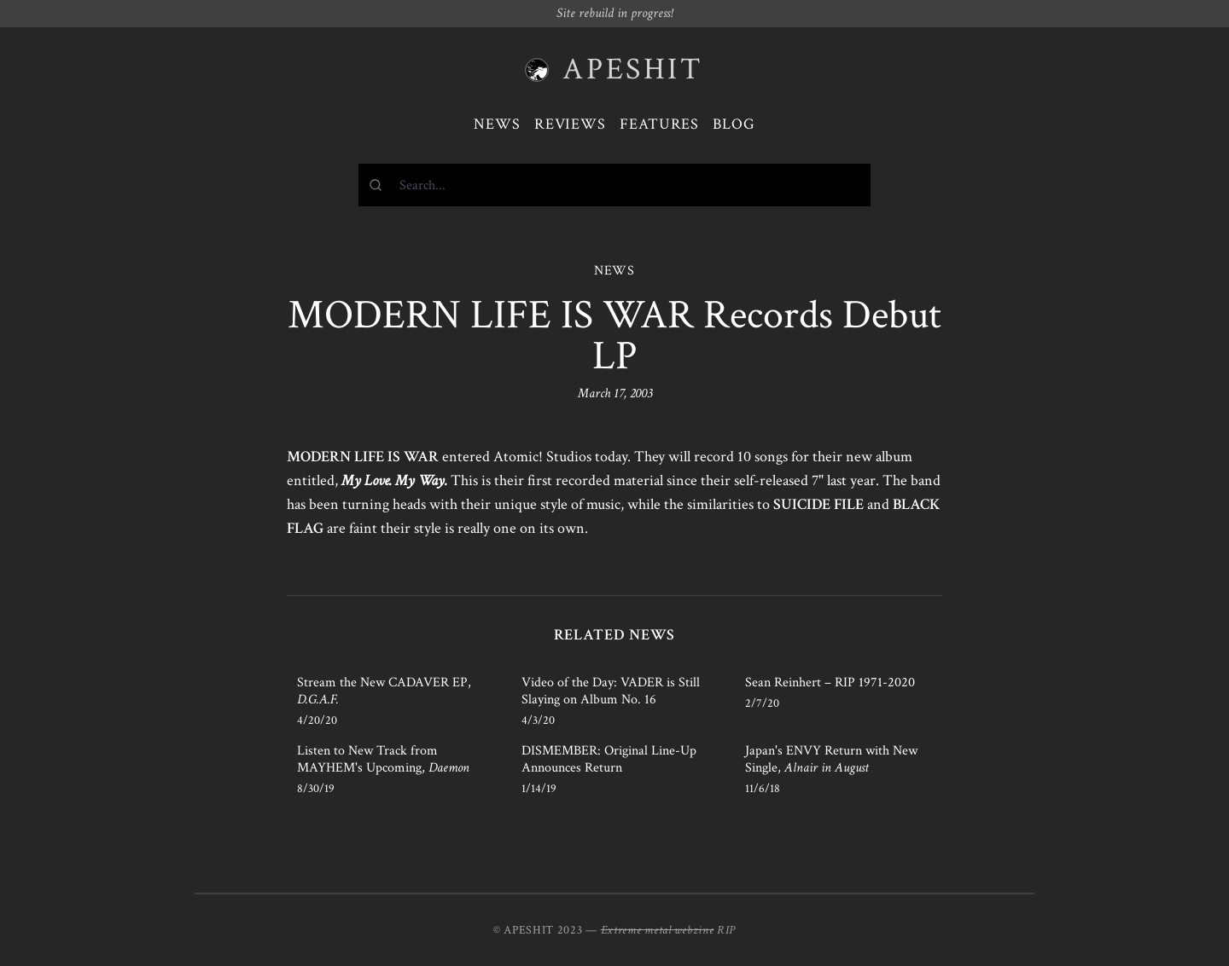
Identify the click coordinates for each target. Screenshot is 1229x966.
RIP (726, 930)
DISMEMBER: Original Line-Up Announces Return (608, 759)
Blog (734, 124)
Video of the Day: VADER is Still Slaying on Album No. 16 (610, 691)
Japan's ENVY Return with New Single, (831, 759)
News (497, 124)
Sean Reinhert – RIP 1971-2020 (830, 682)
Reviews (570, 124)
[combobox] (614, 185)
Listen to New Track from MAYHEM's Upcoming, (383, 759)
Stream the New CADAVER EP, (384, 691)
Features (659, 124)
